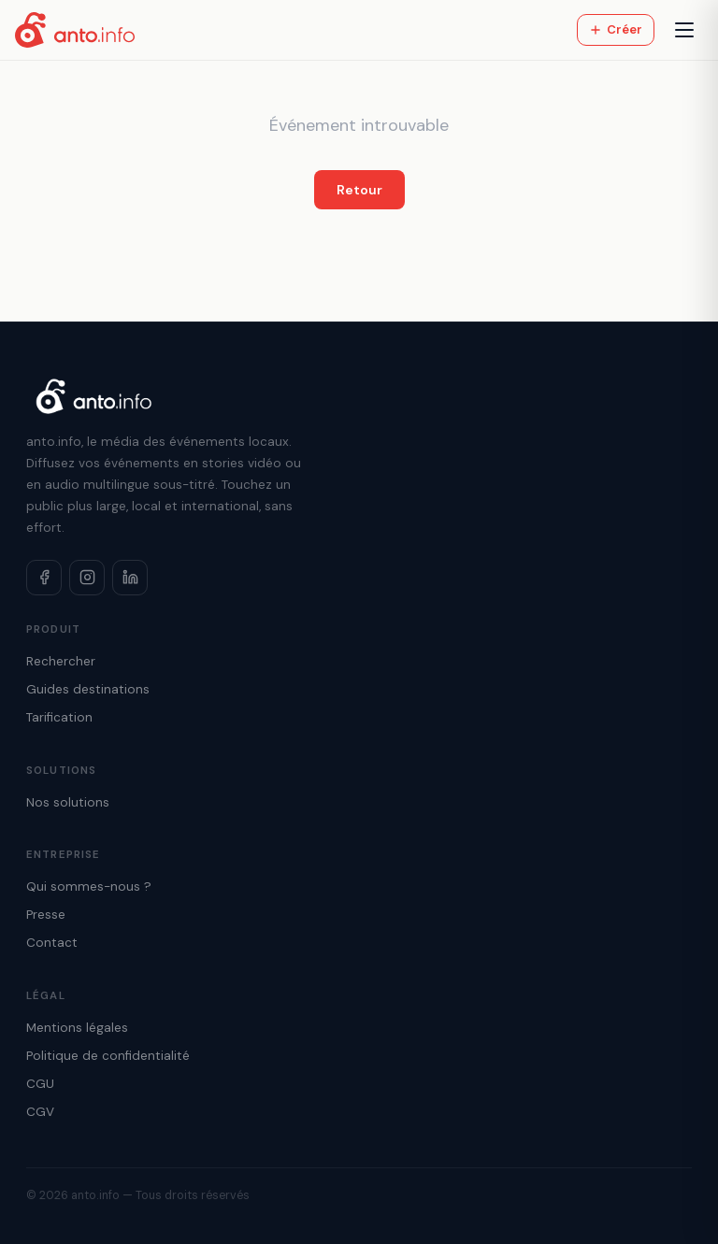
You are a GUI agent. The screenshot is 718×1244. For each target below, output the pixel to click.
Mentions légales (77, 1028)
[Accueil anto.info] (75, 30)
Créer (615, 29)
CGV (40, 1112)
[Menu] (684, 30)
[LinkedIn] (130, 577)
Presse (45, 914)
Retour (359, 189)
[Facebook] (44, 577)
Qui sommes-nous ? (88, 886)
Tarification (59, 717)
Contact (52, 943)
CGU (40, 1084)
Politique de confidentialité (108, 1056)
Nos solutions (67, 802)
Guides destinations (88, 689)
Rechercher (60, 661)
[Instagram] (87, 577)
